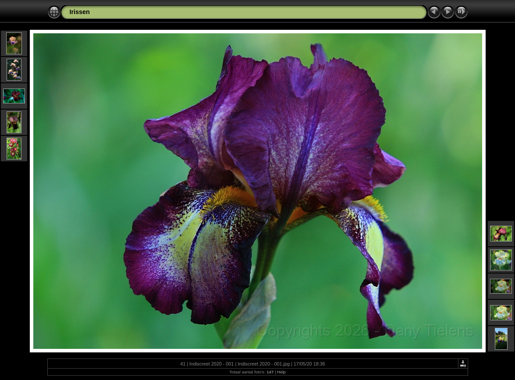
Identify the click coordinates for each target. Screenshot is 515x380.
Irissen (80, 11)
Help (281, 371)
